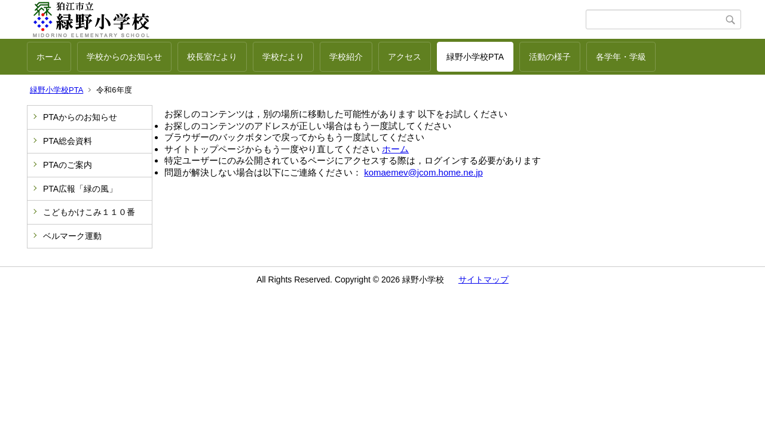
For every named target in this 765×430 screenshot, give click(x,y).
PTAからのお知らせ (80, 117)
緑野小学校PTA (475, 57)
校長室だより (212, 57)
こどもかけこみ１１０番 (89, 212)
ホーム (49, 57)
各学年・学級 (621, 57)
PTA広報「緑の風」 (80, 189)
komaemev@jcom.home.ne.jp (423, 172)
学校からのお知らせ (124, 57)
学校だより (283, 57)
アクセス (404, 57)
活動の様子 (550, 57)
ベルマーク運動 (72, 236)
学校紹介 (346, 57)
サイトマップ (483, 279)
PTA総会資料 (67, 141)
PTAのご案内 (67, 165)
